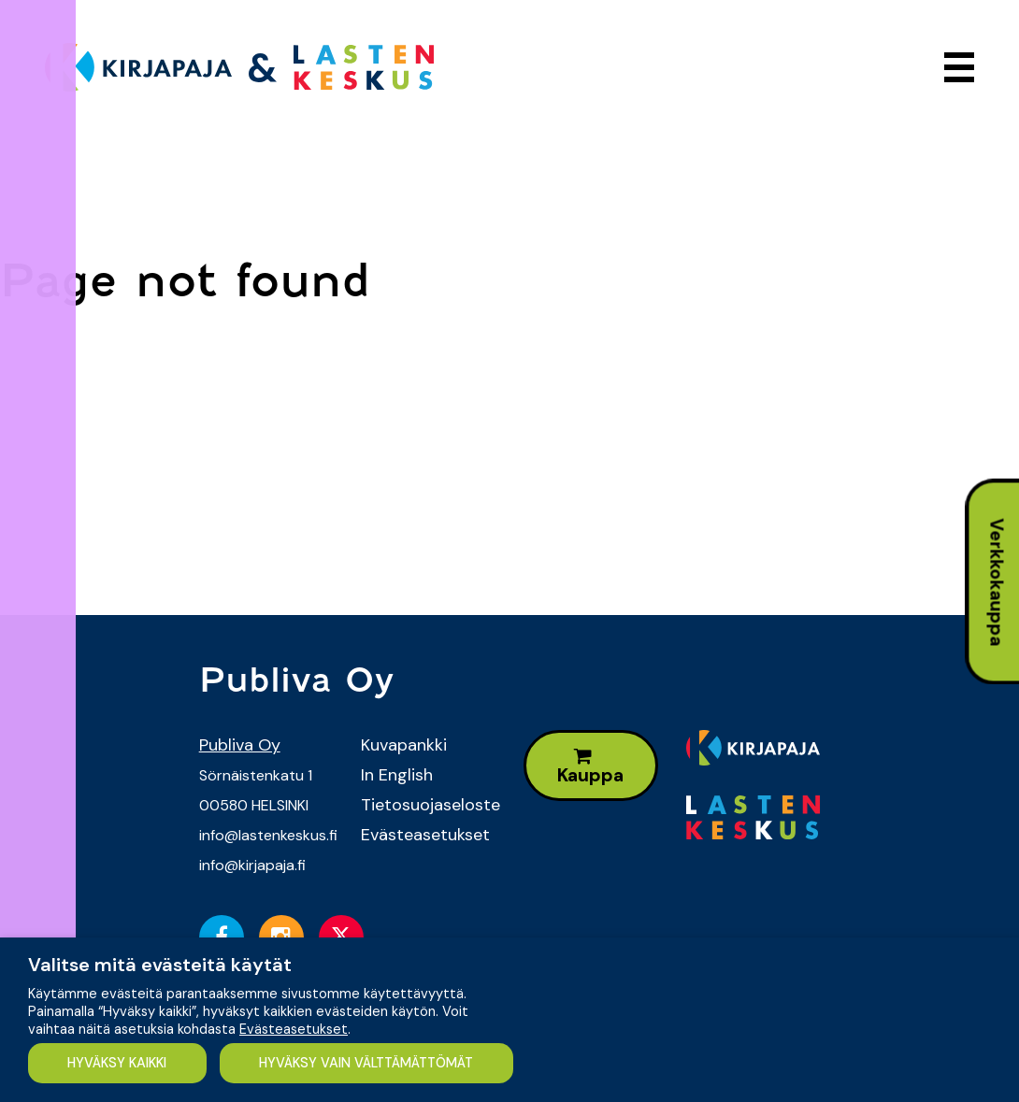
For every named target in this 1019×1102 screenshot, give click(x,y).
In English (397, 775)
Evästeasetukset (425, 834)
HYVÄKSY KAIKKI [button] (117, 1062)
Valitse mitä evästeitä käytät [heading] (160, 964)
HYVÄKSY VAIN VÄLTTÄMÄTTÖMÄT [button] (370, 1062)
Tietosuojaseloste (428, 805)
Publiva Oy (239, 745)
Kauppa (590, 767)
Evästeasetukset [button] (293, 1029)
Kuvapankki (404, 745)
